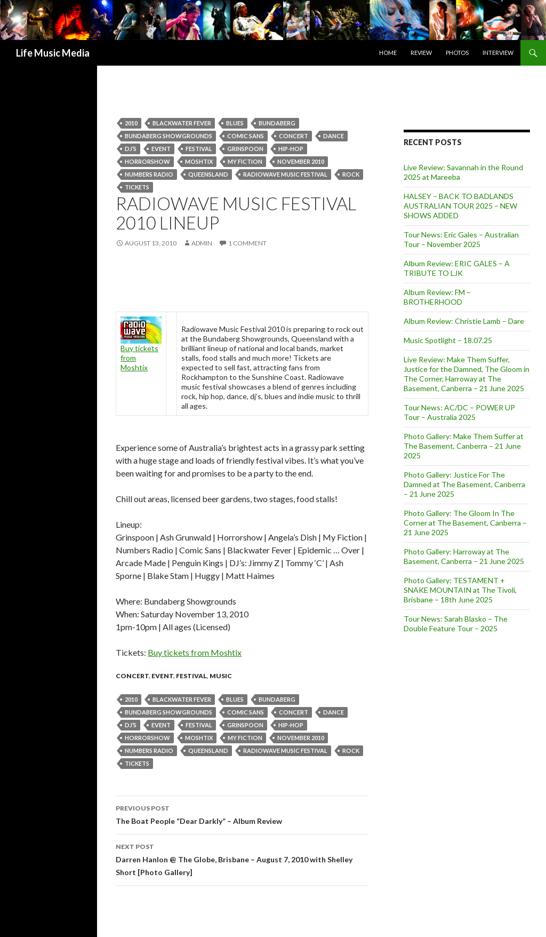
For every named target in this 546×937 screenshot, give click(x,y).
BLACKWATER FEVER (181, 123)
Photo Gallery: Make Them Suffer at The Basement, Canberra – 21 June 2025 (464, 446)
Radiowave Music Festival (285, 174)
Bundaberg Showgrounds (168, 135)
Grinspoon (245, 148)
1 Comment (247, 243)
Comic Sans (245, 135)
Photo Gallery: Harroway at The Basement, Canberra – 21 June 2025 (464, 556)
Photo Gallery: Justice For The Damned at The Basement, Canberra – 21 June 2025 (464, 484)
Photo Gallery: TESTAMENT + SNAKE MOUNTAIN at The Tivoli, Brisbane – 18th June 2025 (460, 590)
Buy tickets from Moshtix (195, 652)
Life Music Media (53, 53)
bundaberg (277, 123)
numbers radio (149, 174)
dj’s (130, 148)
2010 (131, 123)
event (161, 148)
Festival (199, 148)
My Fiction (245, 161)
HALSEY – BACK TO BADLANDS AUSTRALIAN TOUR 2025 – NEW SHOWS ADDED (460, 206)
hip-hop (290, 148)
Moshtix (199, 161)
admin (201, 243)
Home (388, 52)
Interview (498, 52)
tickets (137, 187)
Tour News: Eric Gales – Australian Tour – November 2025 (461, 239)
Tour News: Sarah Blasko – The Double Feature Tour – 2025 (456, 623)
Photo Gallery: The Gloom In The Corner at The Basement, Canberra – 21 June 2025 (465, 523)
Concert (293, 135)
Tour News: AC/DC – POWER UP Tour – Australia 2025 (459, 412)
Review (421, 52)
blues (235, 123)
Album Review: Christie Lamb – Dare (464, 320)
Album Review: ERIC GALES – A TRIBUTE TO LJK (457, 268)
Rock (350, 174)
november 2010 (300, 161)
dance (333, 135)
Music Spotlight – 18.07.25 (448, 340)
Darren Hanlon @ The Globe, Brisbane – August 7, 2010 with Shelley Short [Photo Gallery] (242, 858)
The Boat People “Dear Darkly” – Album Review (242, 813)
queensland (208, 174)
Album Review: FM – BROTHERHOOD (437, 297)
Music (221, 676)
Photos (457, 52)
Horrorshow (147, 161)
